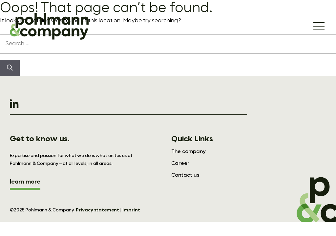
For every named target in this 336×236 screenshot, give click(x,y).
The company (188, 151)
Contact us (185, 175)
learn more (25, 182)
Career (180, 163)
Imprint (131, 210)
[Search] (10, 68)
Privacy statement (97, 210)
